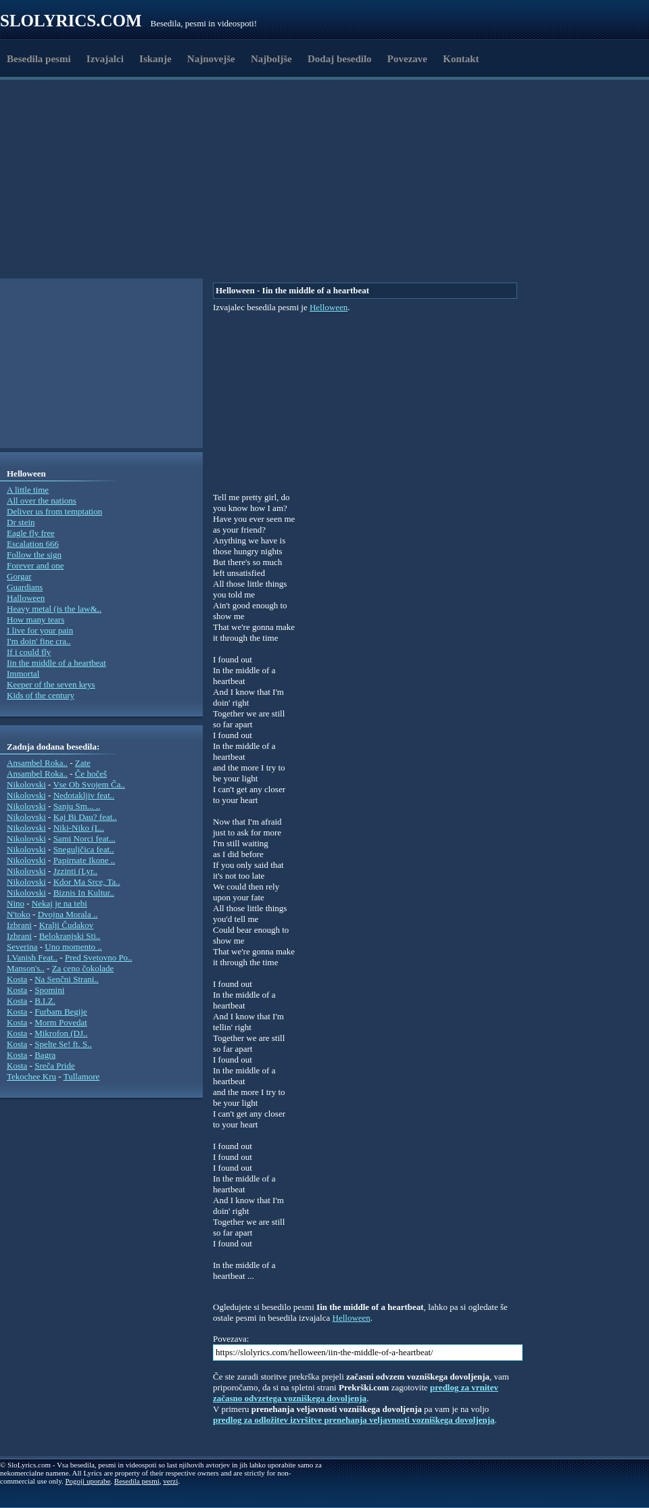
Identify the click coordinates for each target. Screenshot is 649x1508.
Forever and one (35, 565)
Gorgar (19, 576)
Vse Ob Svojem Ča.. (89, 784)
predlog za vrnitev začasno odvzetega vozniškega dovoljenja (355, 1392)
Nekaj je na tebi (59, 903)
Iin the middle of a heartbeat (56, 663)
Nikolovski (26, 784)
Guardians (25, 587)
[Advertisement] (197, 245)
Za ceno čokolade (83, 968)
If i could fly (29, 652)
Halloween (26, 598)
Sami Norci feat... (84, 838)
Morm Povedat (60, 1022)
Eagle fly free (31, 533)
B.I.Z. (44, 1001)
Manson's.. (26, 968)
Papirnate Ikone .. (84, 860)
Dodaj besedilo (340, 58)
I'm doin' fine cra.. (39, 641)
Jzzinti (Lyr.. (75, 871)
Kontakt (461, 58)
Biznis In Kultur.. (83, 892)
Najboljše (271, 58)
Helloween (328, 307)
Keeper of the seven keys (51, 684)
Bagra (44, 1055)
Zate (83, 763)
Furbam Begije (60, 1011)
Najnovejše (211, 58)
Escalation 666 (33, 544)
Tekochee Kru (31, 1076)
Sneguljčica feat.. (83, 849)
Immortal (23, 673)
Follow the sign (34, 555)
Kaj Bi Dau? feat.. (85, 817)
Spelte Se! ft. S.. (63, 1044)
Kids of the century (40, 695)
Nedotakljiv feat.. (84, 795)
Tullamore (82, 1076)
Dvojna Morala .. (68, 914)
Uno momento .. (73, 947)
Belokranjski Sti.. (70, 936)
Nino (15, 903)
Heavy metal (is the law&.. (54, 609)
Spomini (49, 990)
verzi (170, 1481)
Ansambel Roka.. (37, 763)
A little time (28, 490)
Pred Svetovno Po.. (99, 957)
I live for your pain (40, 630)
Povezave (407, 58)
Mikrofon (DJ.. (60, 1033)
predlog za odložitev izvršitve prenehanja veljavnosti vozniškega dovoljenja (354, 1420)
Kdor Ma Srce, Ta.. (86, 882)
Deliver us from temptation (54, 511)
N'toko (18, 914)
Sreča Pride (54, 1066)
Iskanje (155, 58)
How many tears (35, 619)
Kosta (17, 979)
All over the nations (41, 500)
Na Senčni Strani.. (66, 979)
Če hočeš (91, 774)
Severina (22, 947)
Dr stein (21, 522)
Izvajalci (105, 58)
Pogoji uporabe (87, 1481)
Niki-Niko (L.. (78, 828)
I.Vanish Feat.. (32, 957)
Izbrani (19, 925)
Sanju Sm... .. (77, 806)
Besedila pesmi (39, 58)
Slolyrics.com (71, 20)
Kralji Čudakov (66, 925)
